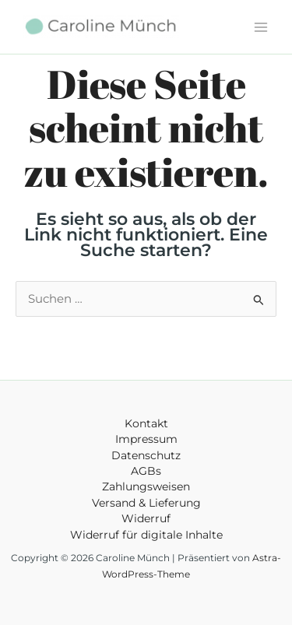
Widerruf (146, 518)
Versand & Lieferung (146, 503)
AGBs (146, 471)
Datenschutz (146, 455)
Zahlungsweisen (146, 486)
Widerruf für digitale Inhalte (146, 535)
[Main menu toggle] (260, 26)
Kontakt (146, 423)
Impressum (146, 439)
